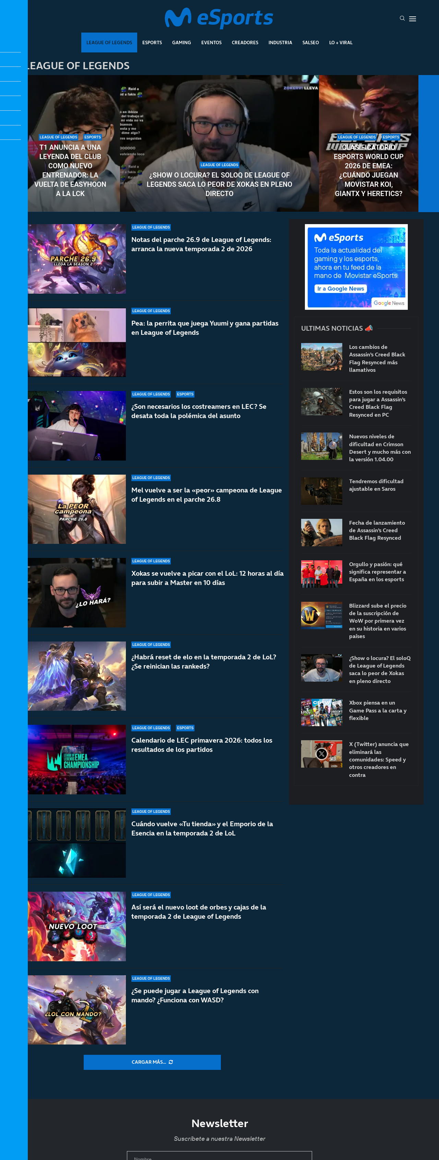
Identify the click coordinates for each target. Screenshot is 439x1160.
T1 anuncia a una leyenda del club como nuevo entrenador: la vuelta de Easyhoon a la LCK (70, 170)
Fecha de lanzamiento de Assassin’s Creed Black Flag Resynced (377, 530)
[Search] (402, 19)
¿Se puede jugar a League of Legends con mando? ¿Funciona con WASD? (195, 995)
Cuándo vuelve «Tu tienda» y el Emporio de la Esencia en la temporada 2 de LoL (202, 840)
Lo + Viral (341, 42)
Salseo (310, 42)
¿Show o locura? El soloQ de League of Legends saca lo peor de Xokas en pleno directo (220, 184)
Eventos (211, 42)
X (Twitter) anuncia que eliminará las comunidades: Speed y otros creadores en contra (379, 759)
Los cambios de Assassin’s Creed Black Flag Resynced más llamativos (377, 358)
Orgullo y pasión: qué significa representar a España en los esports (377, 571)
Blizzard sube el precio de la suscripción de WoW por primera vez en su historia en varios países (377, 621)
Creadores (245, 42)
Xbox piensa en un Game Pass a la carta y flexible (377, 710)
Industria (280, 42)
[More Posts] (152, 1062)
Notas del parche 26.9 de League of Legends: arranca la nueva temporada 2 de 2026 (201, 253)
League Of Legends (109, 42)
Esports (152, 42)
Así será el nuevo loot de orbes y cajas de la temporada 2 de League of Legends (198, 913)
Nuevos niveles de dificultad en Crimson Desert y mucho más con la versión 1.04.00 (380, 447)
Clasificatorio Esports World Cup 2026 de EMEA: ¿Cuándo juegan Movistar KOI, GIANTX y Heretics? (368, 170)
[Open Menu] (412, 18)
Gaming (181, 42)
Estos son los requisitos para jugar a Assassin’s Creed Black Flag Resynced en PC (378, 403)
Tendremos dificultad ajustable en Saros (376, 484)
